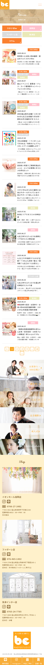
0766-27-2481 (14, 506)
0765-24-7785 (14, 611)
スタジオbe (12, 28)
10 (37, 349)
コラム (12, 40)
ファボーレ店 (11, 34)
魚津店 (32, 34)
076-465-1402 (14, 558)
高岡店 (32, 28)
